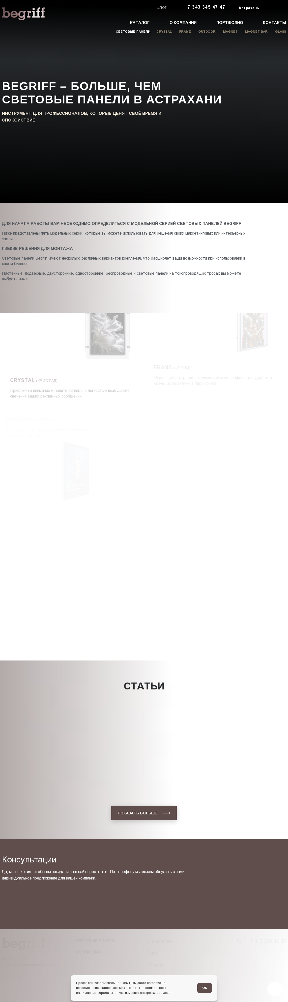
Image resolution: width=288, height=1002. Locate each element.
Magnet (230, 31)
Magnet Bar (256, 31)
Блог (162, 7)
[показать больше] (144, 813)
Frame (185, 31)
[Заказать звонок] (275, 7)
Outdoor (207, 31)
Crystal (164, 31)
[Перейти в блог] (275, 989)
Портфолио (229, 23)
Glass (280, 31)
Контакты (274, 23)
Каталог (140, 23)
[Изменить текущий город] (248, 8)
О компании (183, 23)
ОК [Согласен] (204, 988)
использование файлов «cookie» (100, 988)
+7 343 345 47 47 (205, 7)
